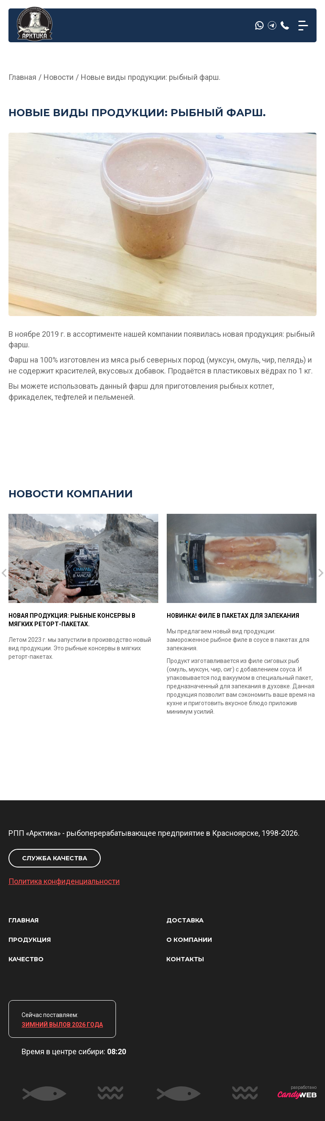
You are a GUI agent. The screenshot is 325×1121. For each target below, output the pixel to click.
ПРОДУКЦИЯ (29, 940)
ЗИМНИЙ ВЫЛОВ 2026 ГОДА (62, 1024)
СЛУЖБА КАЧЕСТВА (54, 858)
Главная (22, 77)
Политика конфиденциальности (64, 881)
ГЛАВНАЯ (23, 920)
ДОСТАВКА (185, 920)
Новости (59, 77)
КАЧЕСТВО (26, 959)
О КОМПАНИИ (189, 940)
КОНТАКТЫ (185, 959)
